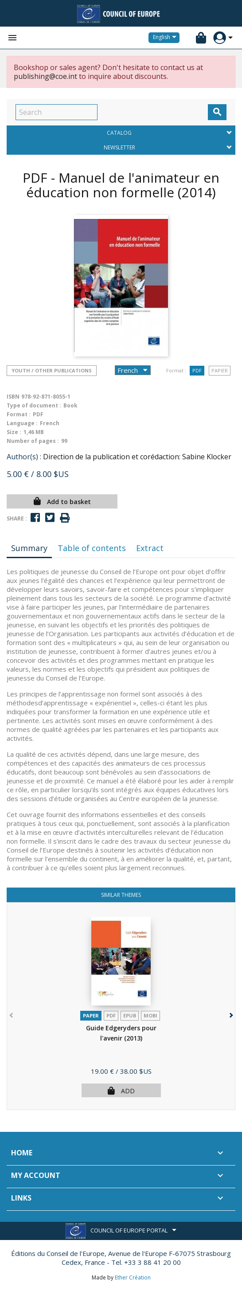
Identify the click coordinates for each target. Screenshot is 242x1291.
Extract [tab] (150, 548)
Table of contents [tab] (92, 548)
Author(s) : (24, 456)
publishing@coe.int (45, 76)
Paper (91, 1015)
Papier (219, 370)
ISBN (13, 396)
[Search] (57, 112)
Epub (129, 1015)
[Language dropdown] (166, 37)
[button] (230, 1013)
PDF (197, 370)
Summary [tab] (29, 548)
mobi (150, 1015)
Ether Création (133, 1277)
